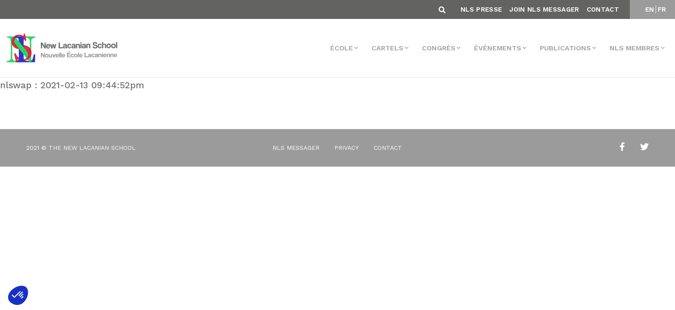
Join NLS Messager (544, 9)
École (341, 48)
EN (649, 9)
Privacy (346, 147)
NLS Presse (481, 9)
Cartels (387, 48)
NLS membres (635, 48)
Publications (565, 48)
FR (662, 9)
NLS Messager (295, 147)
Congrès (438, 48)
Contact (603, 9)
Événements (497, 48)
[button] (18, 295)
